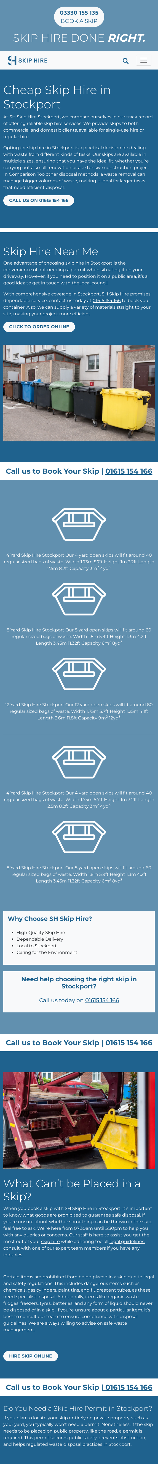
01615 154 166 (107, 300)
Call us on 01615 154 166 (38, 200)
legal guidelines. (127, 1241)
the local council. (90, 283)
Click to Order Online (39, 326)
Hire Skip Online (30, 1356)
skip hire (50, 1241)
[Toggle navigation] (143, 60)
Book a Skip (79, 16)
